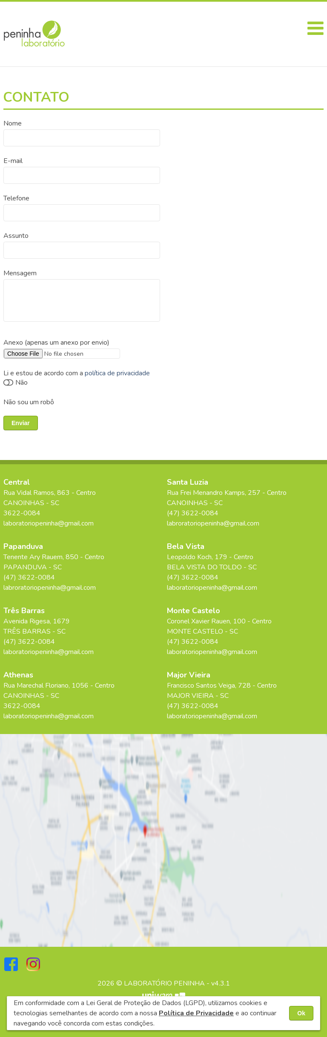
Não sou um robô (28, 402)
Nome (12, 123)
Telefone (16, 198)
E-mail (13, 161)
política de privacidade (117, 373)
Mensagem (20, 273)
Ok (301, 1013)
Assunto (16, 235)
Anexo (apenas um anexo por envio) (56, 342)
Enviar (20, 423)
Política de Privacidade (196, 1013)
